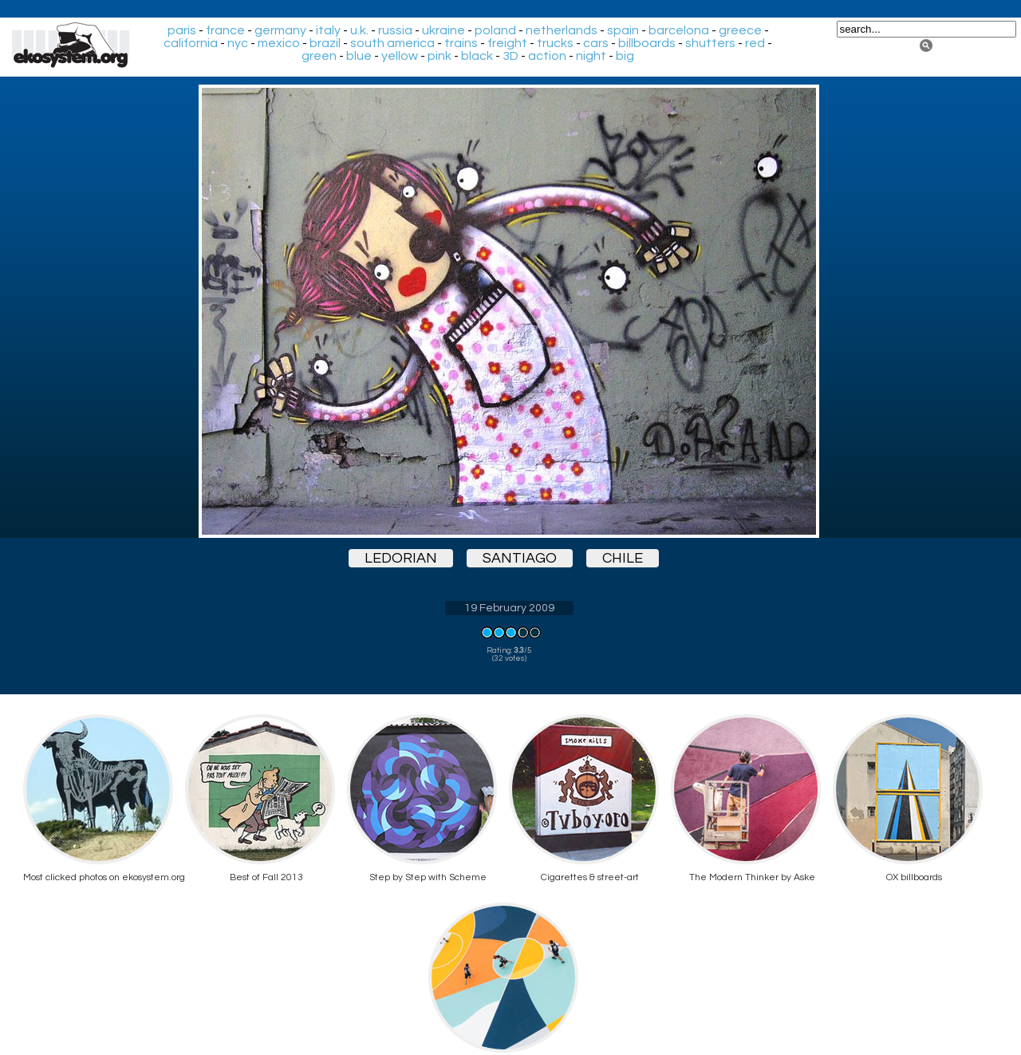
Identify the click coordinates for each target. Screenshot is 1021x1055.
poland (495, 30)
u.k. (359, 30)
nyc (237, 43)
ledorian (401, 558)
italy (328, 30)
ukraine (443, 30)
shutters (710, 43)
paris (182, 30)
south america (392, 43)
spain (623, 30)
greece (740, 30)
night (591, 55)
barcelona (678, 30)
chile (622, 558)
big (625, 55)
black (477, 55)
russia (395, 30)
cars (596, 43)
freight (507, 43)
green (319, 55)
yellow (399, 55)
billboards (647, 43)
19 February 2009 (509, 608)
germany (280, 30)
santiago (520, 558)
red (755, 43)
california (191, 43)
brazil (325, 43)
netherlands (561, 30)
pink (439, 55)
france (225, 30)
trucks (555, 43)
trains (461, 43)
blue (359, 55)
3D (510, 55)
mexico (279, 43)
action (547, 55)
